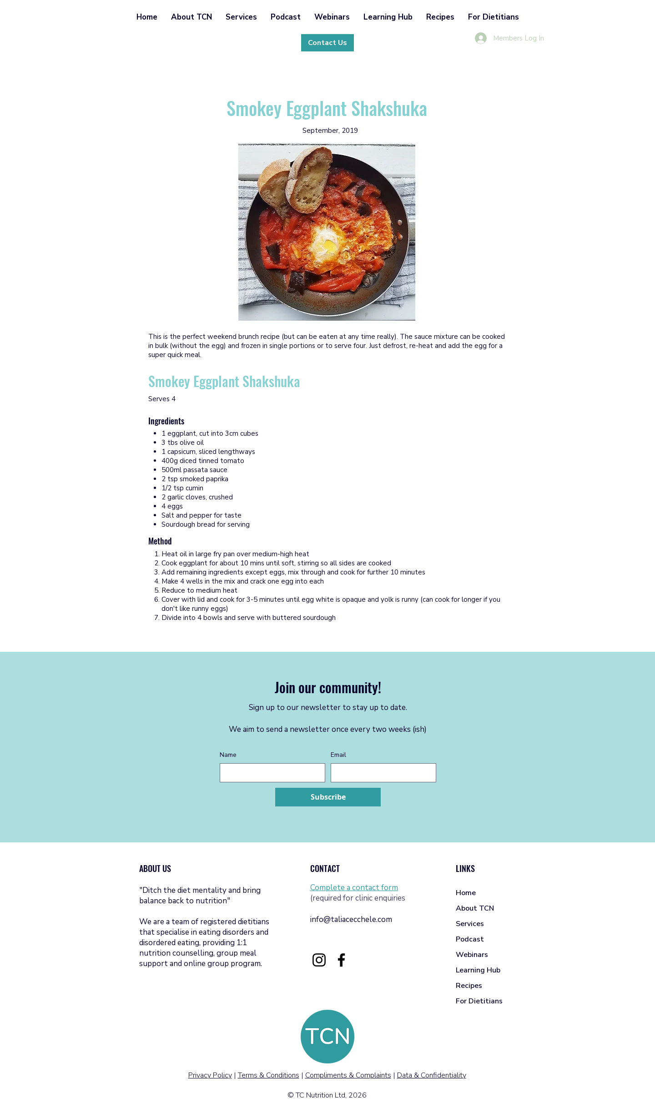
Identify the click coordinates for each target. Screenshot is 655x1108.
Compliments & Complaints (348, 1075)
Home (466, 893)
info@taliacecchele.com (351, 919)
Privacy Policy (210, 1075)
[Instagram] (319, 960)
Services (470, 924)
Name (228, 754)
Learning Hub (478, 970)
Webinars (472, 955)
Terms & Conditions (268, 1075)
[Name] (269, 773)
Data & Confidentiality (431, 1075)
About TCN (475, 908)
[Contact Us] (327, 42)
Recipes (469, 986)
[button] (191, 17)
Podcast (470, 939)
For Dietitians (479, 1001)
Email (338, 754)
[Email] (380, 773)
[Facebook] (341, 960)
